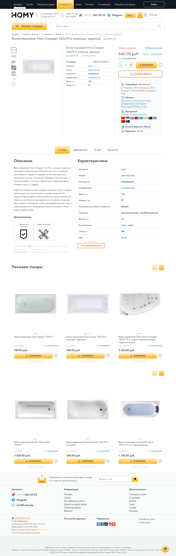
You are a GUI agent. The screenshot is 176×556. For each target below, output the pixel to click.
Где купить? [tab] (114, 149)
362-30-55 (94, 15)
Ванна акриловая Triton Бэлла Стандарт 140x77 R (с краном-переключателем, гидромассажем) (138, 339)
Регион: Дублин (19, 8)
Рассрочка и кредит (138, 494)
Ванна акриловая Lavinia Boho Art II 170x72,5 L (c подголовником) (136, 444)
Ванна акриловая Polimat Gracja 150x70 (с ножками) (87, 444)
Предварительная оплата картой (133, 103)
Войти (154, 4)
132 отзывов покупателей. (30, 533)
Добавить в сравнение (127, 48)
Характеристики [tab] (80, 149)
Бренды (132, 501)
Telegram (117, 15)
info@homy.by (24, 505)
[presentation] (14, 84)
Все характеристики (91, 245)
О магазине (134, 497)
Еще (129, 15)
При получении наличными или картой (136, 100)
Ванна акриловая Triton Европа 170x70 (33, 336)
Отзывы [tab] (97, 149)
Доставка (68, 494)
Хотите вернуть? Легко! (138, 126)
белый (124, 237)
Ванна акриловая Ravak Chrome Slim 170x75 (32, 444)
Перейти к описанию (101, 62)
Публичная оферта (72, 507)
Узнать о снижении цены (152, 54)
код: (110, 39)
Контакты (133, 510)
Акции (132, 504)
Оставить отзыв (88, 55)
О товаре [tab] (61, 149)
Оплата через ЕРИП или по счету (134, 106)
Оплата (67, 497)
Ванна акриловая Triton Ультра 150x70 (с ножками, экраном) (86, 338)
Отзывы (132, 507)
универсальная (94, 77)
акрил (90, 66)
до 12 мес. (125, 114)
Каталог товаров (29, 26)
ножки (124, 225)
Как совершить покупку (74, 501)
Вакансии (68, 510)
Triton (30, 246)
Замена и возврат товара (75, 504)
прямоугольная (94, 69)
